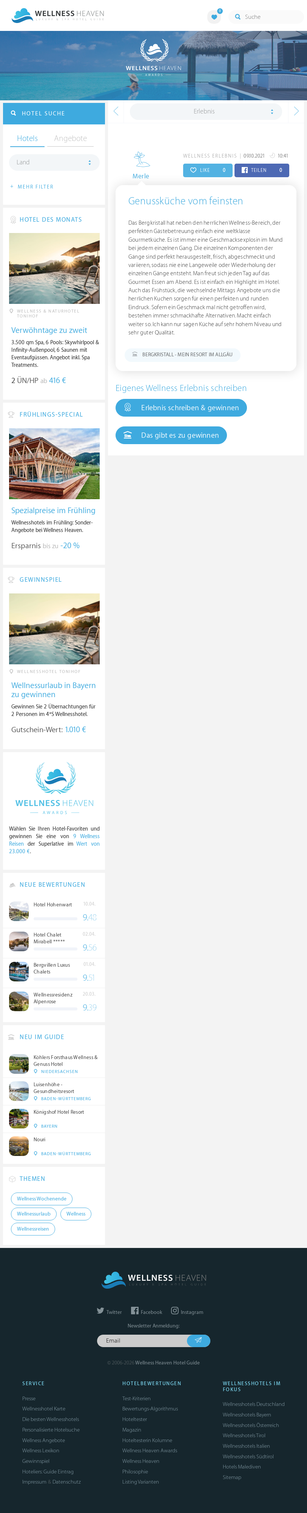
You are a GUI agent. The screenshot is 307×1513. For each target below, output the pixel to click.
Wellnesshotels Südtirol (248, 1456)
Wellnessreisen (33, 1229)
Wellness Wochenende (41, 1199)
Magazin (131, 1430)
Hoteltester (134, 1419)
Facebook (146, 1312)
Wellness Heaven (140, 1461)
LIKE (207, 170)
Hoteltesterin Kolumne (147, 1440)
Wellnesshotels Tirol (244, 1435)
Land (23, 162)
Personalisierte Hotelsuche (51, 1430)
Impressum (34, 1482)
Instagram (187, 1312)
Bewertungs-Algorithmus (150, 1409)
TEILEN (262, 170)
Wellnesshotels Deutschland (254, 1404)
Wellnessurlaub (34, 1214)
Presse (28, 1398)
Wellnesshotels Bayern (247, 1415)
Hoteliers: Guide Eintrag (48, 1472)
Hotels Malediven (242, 1467)
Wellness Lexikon (40, 1450)
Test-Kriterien (136, 1398)
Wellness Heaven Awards (149, 1450)
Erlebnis (204, 111)
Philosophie (135, 1472)
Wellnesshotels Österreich (251, 1425)
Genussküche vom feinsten (186, 201)
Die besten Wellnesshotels (50, 1419)
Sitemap (232, 1477)
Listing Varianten (140, 1482)
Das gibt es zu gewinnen (171, 435)
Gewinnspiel (35, 1461)
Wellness (75, 1214)
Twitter (109, 1312)
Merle (137, 176)
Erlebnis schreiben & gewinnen (181, 407)
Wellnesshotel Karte (43, 1409)
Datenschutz (66, 1482)
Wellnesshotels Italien (246, 1446)
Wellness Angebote (43, 1440)
